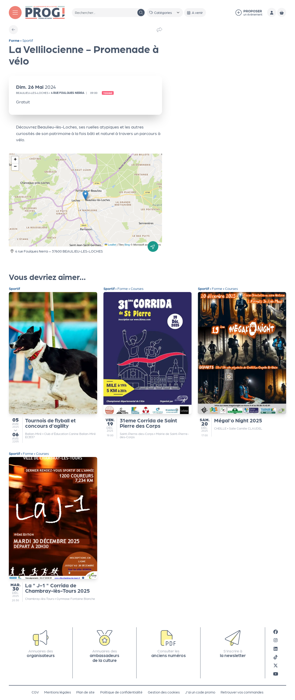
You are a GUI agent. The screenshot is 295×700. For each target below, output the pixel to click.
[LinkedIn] (276, 648)
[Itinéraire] (153, 246)
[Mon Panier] (281, 12)
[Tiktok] (276, 657)
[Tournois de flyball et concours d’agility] (53, 365)
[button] (85, 195)
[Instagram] (276, 640)
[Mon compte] (271, 12)
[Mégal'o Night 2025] (242, 362)
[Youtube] (275, 673)
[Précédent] (13, 29)
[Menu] (15, 12)
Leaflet (110, 244)
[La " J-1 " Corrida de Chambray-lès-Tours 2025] (53, 526)
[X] (275, 665)
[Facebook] (275, 631)
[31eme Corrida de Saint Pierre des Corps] (147, 363)
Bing (127, 244)
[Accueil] (45, 12)
